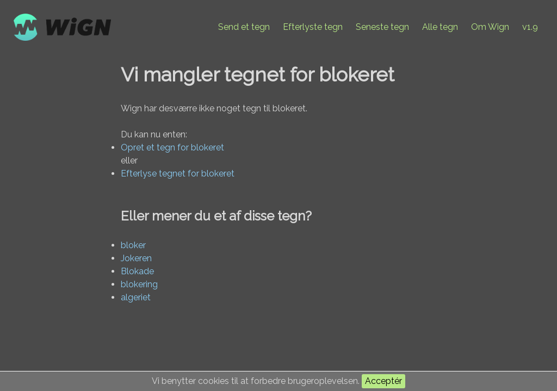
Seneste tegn (382, 27)
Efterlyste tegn (313, 27)
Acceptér (383, 381)
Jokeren (136, 258)
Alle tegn (440, 27)
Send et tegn (244, 27)
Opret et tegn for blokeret (172, 147)
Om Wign (490, 27)
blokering (139, 284)
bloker (133, 245)
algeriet (136, 297)
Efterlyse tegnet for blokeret (177, 173)
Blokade (137, 271)
